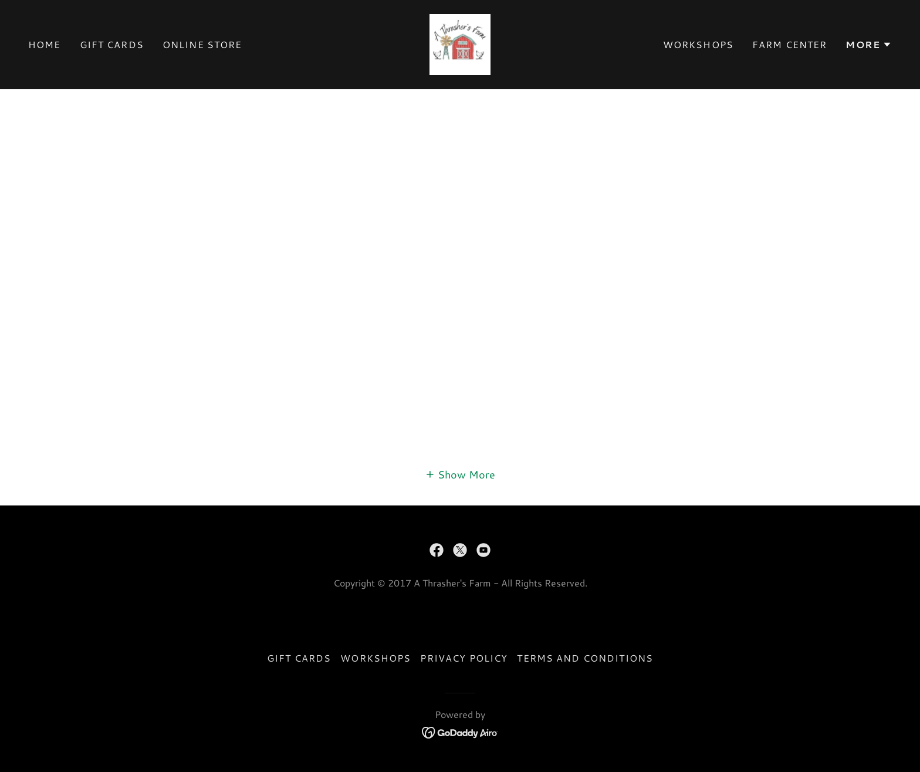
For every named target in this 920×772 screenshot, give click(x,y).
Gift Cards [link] (112, 44)
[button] (868, 45)
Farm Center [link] (789, 44)
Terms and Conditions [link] (585, 658)
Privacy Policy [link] (464, 658)
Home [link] (44, 44)
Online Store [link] (202, 44)
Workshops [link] (698, 44)
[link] (460, 42)
